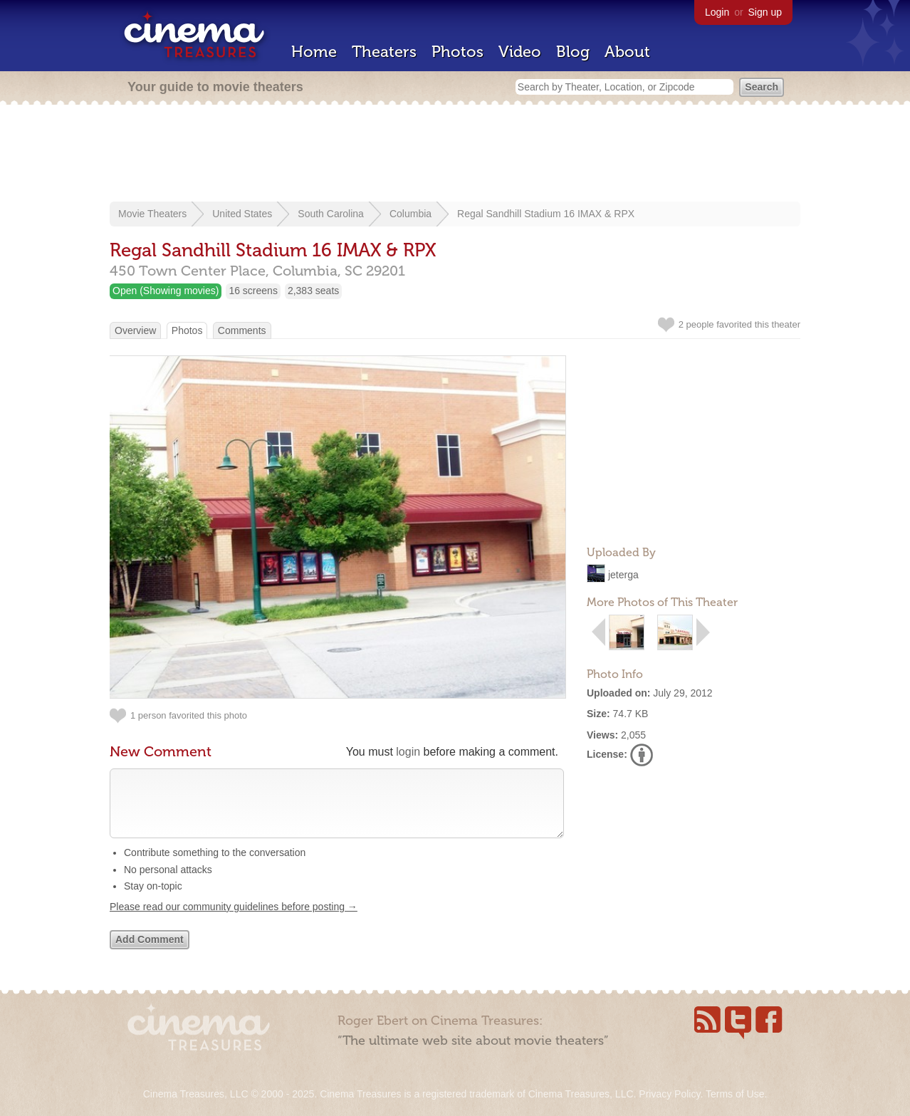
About (627, 51)
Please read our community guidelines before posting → (233, 921)
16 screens (253, 290)
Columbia (410, 213)
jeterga (623, 574)
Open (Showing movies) (166, 290)
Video (519, 51)
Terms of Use (735, 1094)
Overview (135, 330)
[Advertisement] (455, 154)
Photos (457, 51)
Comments (242, 330)
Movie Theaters (152, 213)
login (408, 752)
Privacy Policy (669, 1094)
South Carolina (331, 213)
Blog (573, 51)
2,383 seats (313, 290)
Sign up (765, 12)
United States (242, 213)
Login (717, 12)
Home (314, 51)
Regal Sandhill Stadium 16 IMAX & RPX (545, 213)
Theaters (384, 51)
